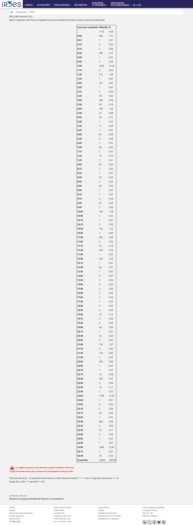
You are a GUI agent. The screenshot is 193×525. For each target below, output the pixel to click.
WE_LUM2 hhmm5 (18, 16)
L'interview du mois (62, 518)
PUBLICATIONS (62, 4)
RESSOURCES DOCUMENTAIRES (120, 4)
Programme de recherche (109, 516)
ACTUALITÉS (43, 4)
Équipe (12, 510)
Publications (59, 510)
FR (134, 5)
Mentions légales (150, 516)
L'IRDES (28, 4)
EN (139, 5)
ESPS (32, 12)
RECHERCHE (80, 4)
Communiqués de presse (153, 507)
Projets (101, 510)
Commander (59, 513)
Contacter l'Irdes (150, 510)
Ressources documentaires (21, 513)
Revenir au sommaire (52, 498)
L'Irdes (12, 507)
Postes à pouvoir (16, 516)
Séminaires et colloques (108, 518)
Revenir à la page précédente (24, 498)
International (104, 507)
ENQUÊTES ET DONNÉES (98, 4)
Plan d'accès (14, 518)
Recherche (21, 12)
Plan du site (148, 513)
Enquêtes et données (107, 513)
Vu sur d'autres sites (62, 521)
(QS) (30, 16)
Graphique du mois (62, 516)
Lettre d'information (62, 507)
